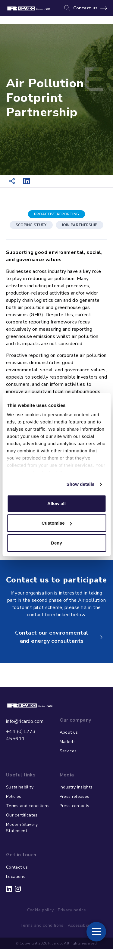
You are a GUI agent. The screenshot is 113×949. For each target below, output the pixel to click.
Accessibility (80, 925)
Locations (15, 876)
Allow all (56, 503)
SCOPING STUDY (31, 225)
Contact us (85, 8)
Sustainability (19, 787)
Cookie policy (40, 910)
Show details (81, 484)
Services (68, 751)
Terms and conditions (27, 806)
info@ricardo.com (24, 721)
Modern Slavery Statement (22, 828)
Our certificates (22, 815)
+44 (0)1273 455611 (21, 735)
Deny (56, 542)
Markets (68, 742)
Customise (57, 523)
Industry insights (76, 787)
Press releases (74, 796)
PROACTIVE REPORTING (56, 214)
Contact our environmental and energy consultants (51, 637)
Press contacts (74, 806)
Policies (13, 796)
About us (69, 732)
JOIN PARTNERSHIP (80, 225)
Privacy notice (72, 910)
